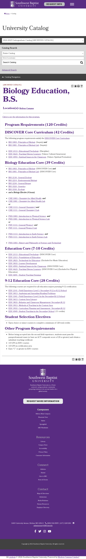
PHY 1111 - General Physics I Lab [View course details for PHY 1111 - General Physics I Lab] (22, 228)
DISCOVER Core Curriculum (57, 138)
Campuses (43, 409)
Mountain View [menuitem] (43, 417)
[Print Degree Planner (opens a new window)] (72, 86)
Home (7, 14)
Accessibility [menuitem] (43, 448)
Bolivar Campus (26, 108)
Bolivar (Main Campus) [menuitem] (43, 414)
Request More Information (43, 401)
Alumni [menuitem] (43, 473)
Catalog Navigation (12, 77)
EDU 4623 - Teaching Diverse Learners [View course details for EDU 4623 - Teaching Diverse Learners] (24, 154)
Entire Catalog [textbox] (9, 53)
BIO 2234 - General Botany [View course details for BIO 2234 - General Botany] (19, 183)
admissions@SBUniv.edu (43, 525)
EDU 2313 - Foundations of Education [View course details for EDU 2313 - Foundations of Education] (24, 257)
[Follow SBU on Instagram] (44, 531)
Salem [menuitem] (43, 421)
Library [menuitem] (43, 442)
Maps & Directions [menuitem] (43, 494)
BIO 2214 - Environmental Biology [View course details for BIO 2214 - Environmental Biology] (22, 180)
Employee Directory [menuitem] (43, 508)
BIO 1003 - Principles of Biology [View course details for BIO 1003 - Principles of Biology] (21, 142)
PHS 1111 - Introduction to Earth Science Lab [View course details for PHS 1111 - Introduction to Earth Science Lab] (27, 237)
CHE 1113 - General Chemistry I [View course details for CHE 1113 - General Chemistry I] (21, 207)
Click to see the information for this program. (21, 117)
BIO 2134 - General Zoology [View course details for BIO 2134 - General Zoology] (20, 177)
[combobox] (43, 40)
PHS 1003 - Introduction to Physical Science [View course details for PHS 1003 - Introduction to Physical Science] (27, 216)
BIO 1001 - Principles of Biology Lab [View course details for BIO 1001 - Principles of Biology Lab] (23, 145)
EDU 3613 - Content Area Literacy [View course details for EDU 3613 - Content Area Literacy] (22, 299)
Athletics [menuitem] (43, 469)
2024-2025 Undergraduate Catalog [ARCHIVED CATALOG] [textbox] (28, 40)
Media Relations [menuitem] (43, 501)
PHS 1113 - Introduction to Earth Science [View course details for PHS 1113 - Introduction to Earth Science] (26, 234)
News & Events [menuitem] (43, 480)
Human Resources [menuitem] (43, 504)
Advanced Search (9, 70)
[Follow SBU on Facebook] (35, 531)
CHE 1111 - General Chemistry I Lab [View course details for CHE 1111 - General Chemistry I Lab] (23, 210)
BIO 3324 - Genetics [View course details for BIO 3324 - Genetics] (16, 186)
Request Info (54, 4)
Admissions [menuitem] (43, 497)
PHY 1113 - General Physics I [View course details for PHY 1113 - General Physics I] (20, 225)
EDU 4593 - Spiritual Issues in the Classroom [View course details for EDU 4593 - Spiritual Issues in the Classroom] (27, 157)
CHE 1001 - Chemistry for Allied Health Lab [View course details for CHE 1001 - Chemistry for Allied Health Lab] (26, 201)
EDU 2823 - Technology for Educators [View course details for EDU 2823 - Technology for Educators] (24, 260)
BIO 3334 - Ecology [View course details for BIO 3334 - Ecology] (16, 189)
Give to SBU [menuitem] (43, 476)
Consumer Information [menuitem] (43, 456)
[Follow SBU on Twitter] (39, 531)
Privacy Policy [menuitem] (43, 452)
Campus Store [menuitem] (43, 445)
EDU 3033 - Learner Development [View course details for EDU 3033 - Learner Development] (22, 263)
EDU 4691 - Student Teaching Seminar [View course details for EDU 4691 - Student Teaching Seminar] (24, 275)
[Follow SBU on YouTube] (49, 531)
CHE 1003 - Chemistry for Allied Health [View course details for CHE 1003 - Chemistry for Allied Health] (24, 198)
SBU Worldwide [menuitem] (43, 428)
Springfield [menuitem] (43, 424)
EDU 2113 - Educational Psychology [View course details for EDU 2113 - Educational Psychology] (23, 151)
